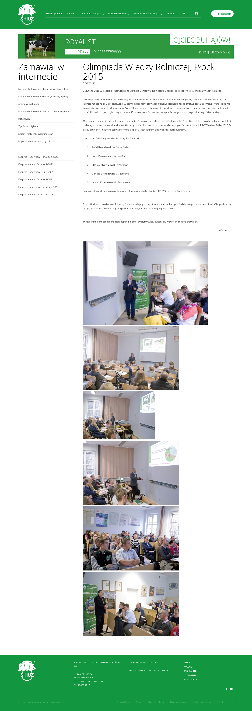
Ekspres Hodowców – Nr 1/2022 (36, 164)
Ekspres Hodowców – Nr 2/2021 (36, 171)
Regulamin (190, 671)
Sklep (187, 662)
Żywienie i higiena (28, 126)
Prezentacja (224, 13)
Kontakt (171, 13)
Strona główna (54, 13)
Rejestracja (190, 679)
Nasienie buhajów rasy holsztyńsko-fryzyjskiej (43, 88)
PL (184, 13)
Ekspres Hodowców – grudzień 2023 (38, 156)
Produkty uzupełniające (146, 13)
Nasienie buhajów (91, 13)
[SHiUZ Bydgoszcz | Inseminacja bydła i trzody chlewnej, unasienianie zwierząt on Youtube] (231, 689)
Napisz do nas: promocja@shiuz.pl (36, 141)
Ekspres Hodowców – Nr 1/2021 (36, 179)
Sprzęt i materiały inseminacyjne (35, 133)
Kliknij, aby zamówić (214, 52)
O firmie (70, 13)
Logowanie (190, 675)
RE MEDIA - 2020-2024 (50, 702)
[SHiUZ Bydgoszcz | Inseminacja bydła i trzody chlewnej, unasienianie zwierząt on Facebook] (227, 689)
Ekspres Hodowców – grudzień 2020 (38, 186)
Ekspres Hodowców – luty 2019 (35, 194)
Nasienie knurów (117, 13)
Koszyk (188, 666)
